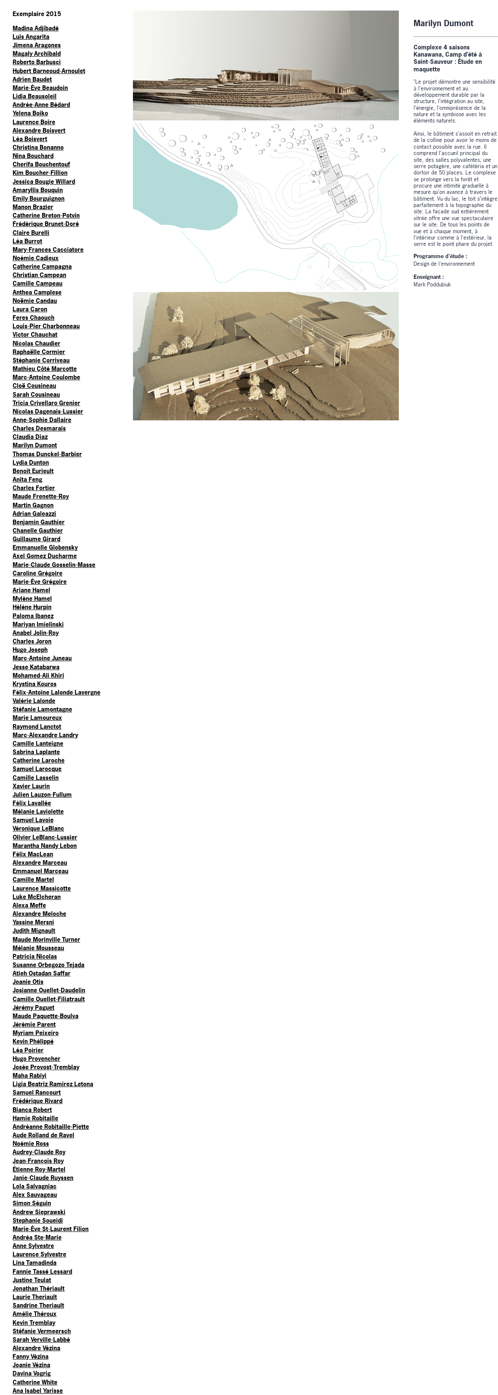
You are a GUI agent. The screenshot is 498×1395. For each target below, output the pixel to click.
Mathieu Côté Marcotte (45, 369)
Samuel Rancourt (37, 1092)
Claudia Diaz (30, 437)
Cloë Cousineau (34, 385)
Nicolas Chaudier (36, 343)
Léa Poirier (28, 1050)
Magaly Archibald (37, 53)
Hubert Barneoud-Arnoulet (49, 71)
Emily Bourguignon (39, 198)
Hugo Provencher (36, 1058)
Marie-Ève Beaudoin (40, 88)
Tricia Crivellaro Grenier (46, 403)
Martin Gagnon (33, 505)
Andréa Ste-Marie (37, 1237)
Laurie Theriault (35, 1297)
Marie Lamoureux (37, 718)
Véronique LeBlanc (38, 828)
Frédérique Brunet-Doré (46, 224)
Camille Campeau (37, 283)
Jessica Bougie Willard (44, 181)
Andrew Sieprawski (39, 1212)
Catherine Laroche (39, 760)
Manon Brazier (33, 207)
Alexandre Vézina (36, 1348)
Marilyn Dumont (35, 445)
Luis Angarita (31, 37)
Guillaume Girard (36, 539)
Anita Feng (27, 479)
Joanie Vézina (31, 1365)
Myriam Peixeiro (36, 1033)
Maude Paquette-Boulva (45, 1016)
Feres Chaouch (33, 317)
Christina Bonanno (38, 147)
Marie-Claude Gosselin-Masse (54, 565)
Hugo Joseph (30, 650)
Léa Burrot (27, 241)
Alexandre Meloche (39, 914)
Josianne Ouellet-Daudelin (49, 990)
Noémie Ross (31, 1143)
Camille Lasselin (36, 778)
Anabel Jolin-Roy (36, 633)
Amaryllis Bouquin (38, 190)
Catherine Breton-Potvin (46, 215)
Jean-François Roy (38, 1161)
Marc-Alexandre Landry (45, 735)
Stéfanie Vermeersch (42, 1331)
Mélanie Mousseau (38, 948)
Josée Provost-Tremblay (46, 1067)
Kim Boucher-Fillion (40, 173)
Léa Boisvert (30, 139)
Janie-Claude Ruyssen (43, 1178)
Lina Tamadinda (35, 1263)
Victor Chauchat (35, 334)
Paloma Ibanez (33, 616)
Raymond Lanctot (37, 726)
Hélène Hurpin (32, 607)
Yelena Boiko (30, 113)
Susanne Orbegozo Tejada (48, 965)
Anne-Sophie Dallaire (42, 420)
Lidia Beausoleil (35, 96)
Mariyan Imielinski (38, 624)
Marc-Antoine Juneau (42, 658)
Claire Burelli (31, 233)
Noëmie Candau (35, 301)
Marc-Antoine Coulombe (46, 377)
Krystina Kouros (35, 684)
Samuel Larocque (37, 769)
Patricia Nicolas (35, 956)
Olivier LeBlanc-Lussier (45, 837)
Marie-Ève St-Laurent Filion (51, 1229)
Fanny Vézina (31, 1356)
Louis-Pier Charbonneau (46, 326)
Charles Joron (32, 641)
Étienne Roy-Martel (39, 1169)
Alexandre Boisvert (39, 130)
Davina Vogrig (32, 1373)
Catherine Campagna (42, 266)
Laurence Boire (34, 122)
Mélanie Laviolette (38, 811)
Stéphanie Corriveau (41, 360)
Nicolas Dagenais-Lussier (48, 411)
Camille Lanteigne (38, 743)
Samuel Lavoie (33, 820)
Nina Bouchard (33, 156)
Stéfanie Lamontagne (42, 709)
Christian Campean (39, 275)
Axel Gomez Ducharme (45, 556)
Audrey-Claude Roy (39, 1152)
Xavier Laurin (31, 786)
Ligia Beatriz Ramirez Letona (53, 1084)
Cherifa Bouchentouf (41, 164)
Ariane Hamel (31, 590)
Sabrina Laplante (36, 752)
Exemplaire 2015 (37, 14)
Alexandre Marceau (40, 862)
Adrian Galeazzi (34, 514)
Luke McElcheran (37, 897)
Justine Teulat (32, 1280)
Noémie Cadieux (36, 258)
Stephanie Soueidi (38, 1220)
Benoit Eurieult (33, 471)
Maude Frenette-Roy (41, 496)
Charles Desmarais (39, 428)
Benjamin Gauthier (39, 522)
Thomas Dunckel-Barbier (47, 454)
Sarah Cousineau (36, 394)
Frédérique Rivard (37, 1101)
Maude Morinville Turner (46, 939)
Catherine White (35, 1382)
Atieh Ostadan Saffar (41, 973)
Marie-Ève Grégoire (40, 582)
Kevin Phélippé (33, 1041)
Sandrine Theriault (38, 1305)
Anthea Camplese (37, 292)
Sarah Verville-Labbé (41, 1339)
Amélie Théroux (35, 1314)
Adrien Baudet (32, 79)
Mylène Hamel (32, 598)
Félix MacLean (33, 854)
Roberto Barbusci (37, 62)
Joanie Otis (28, 982)
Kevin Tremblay (34, 1323)
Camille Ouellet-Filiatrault (49, 999)
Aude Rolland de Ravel (43, 1135)
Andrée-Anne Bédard (41, 105)
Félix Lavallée (32, 803)
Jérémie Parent (34, 1024)
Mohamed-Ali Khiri (38, 675)
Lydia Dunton (31, 462)
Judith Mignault (34, 930)
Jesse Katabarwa (36, 667)
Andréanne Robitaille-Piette (51, 1127)
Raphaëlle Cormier (39, 352)
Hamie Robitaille (35, 1118)
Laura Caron (30, 309)
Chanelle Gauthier (38, 530)
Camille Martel (33, 879)
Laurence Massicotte (42, 888)
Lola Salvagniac (35, 1186)
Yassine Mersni (33, 922)
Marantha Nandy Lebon (45, 846)
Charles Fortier (34, 488)
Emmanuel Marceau (40, 871)
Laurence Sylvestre (39, 1254)
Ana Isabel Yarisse (38, 1391)
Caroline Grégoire (37, 573)
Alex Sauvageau (35, 1195)
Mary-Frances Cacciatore (48, 249)
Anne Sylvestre (33, 1246)
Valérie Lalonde (34, 701)
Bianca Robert (32, 1110)
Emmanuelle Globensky (45, 547)
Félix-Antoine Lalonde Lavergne (56, 692)
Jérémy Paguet (33, 1007)
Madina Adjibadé (36, 28)
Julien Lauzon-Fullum (42, 794)
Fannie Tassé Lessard (42, 1271)
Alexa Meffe (29, 905)
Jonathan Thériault (39, 1288)
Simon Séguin (32, 1203)
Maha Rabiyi (29, 1075)
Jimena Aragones (37, 45)
